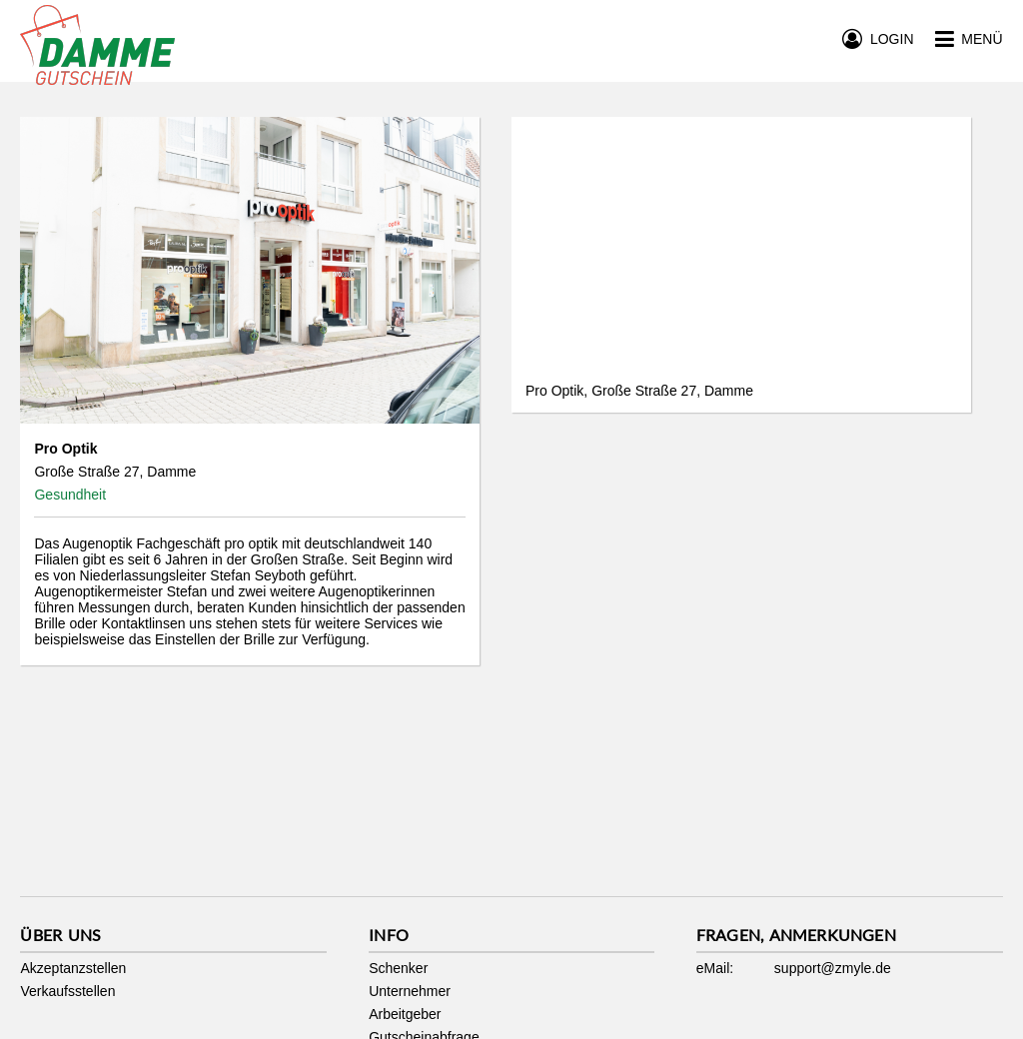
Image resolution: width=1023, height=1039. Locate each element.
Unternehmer (410, 991)
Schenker (398, 968)
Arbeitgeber (405, 1014)
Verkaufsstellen (67, 991)
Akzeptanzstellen (73, 968)
